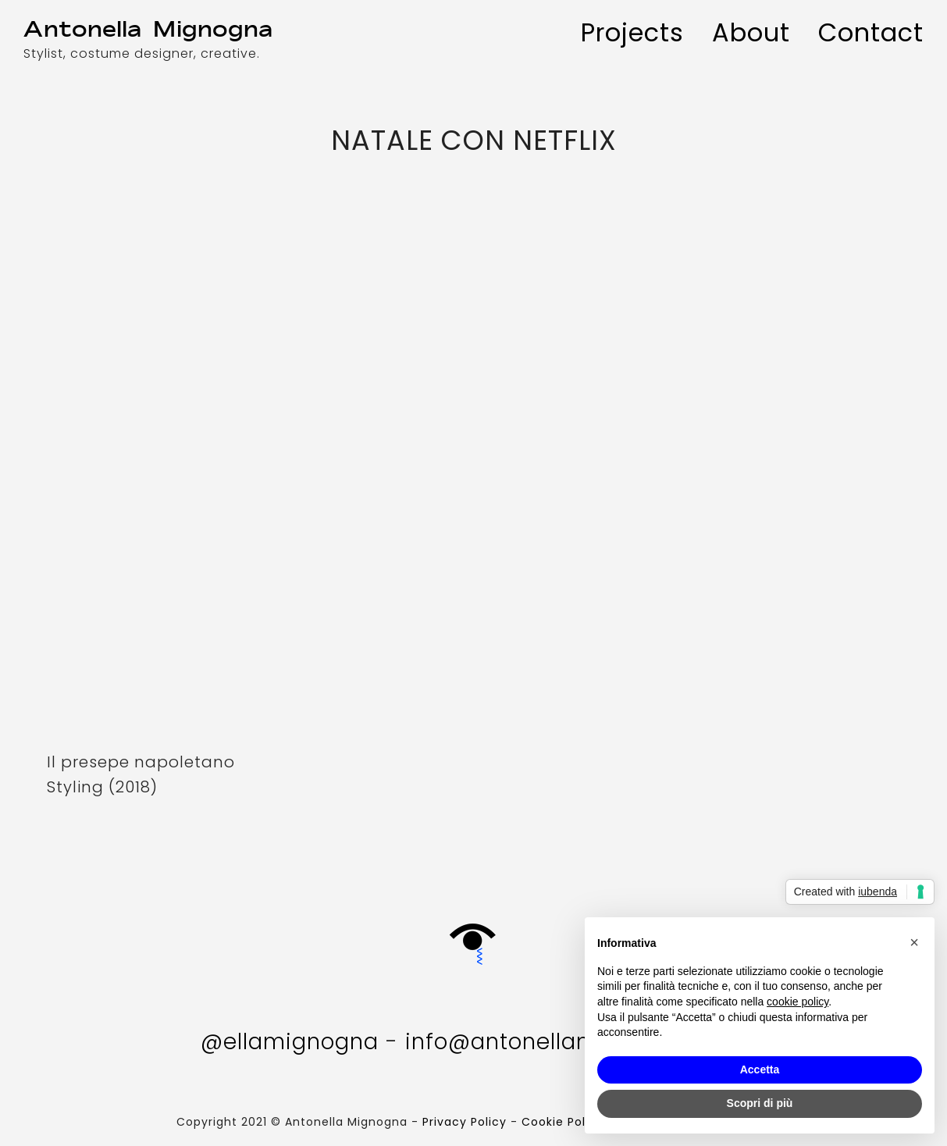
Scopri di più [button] (760, 1103)
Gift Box (474, 936)
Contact (871, 32)
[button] (914, 942)
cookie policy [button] (797, 1001)
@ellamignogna (290, 1042)
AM (154, 29)
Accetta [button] (760, 1069)
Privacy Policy (464, 1122)
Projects (632, 32)
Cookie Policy (562, 1122)
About (751, 32)
